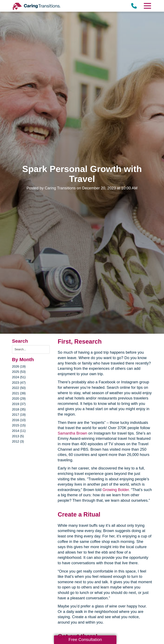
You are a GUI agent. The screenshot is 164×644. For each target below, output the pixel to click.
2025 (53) (19, 371)
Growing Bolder (115, 490)
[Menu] (147, 6)
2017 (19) (19, 414)
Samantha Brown (72, 433)
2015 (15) (19, 425)
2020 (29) (19, 398)
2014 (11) (19, 430)
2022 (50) (19, 388)
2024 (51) (19, 377)
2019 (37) (19, 404)
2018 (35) (19, 409)
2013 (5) (18, 436)
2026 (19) (19, 366)
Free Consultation (85, 639)
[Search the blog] (31, 349)
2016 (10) (19, 420)
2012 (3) (18, 441)
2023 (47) (19, 382)
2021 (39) (19, 393)
